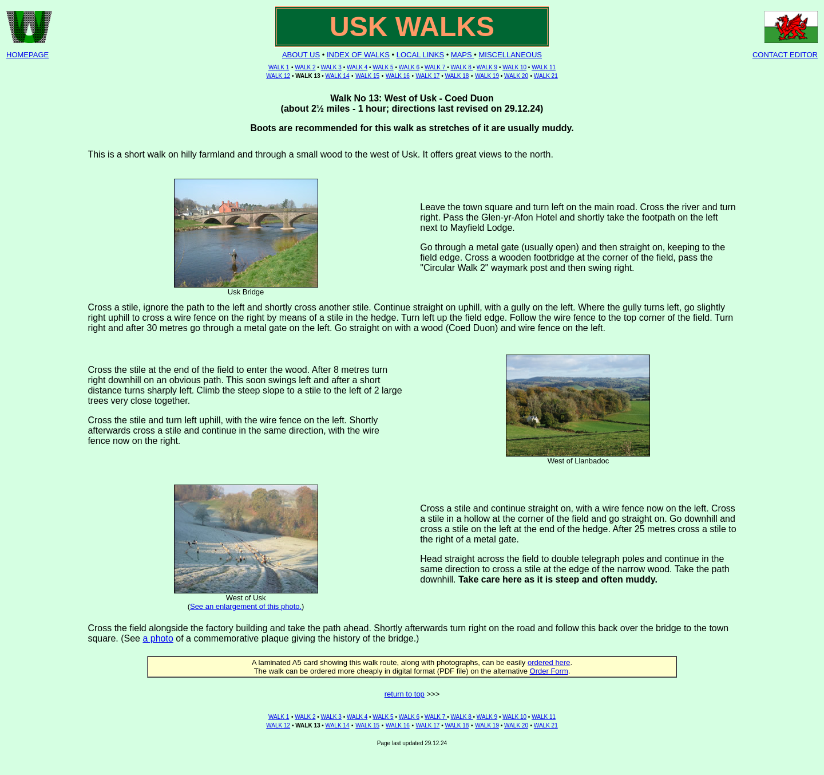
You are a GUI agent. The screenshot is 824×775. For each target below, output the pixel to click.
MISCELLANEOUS (510, 54)
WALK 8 (461, 67)
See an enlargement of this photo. (246, 606)
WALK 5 (383, 67)
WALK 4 (357, 67)
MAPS (462, 54)
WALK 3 (331, 67)
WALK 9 (487, 67)
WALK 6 (409, 67)
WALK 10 (514, 67)
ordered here (549, 662)
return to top (405, 694)
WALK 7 (436, 67)
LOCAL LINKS (420, 54)
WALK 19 (487, 76)
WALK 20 (516, 76)
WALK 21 (546, 76)
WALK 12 (278, 76)
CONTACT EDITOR (785, 54)
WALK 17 (428, 76)
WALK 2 (305, 67)
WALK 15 (367, 76)
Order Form (549, 671)
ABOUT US (301, 54)
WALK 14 (338, 76)
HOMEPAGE (27, 54)
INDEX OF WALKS (358, 54)
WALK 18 (457, 76)
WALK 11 (544, 67)
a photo (157, 638)
